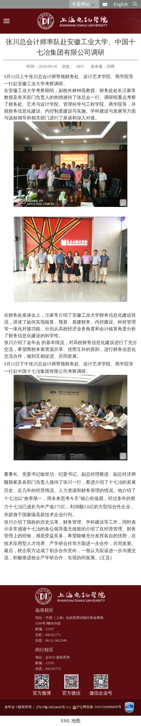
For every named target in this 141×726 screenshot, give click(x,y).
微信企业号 (101, 693)
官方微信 (71, 693)
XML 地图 (71, 720)
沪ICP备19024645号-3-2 (54, 707)
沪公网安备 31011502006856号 (96, 707)
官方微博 (42, 693)
